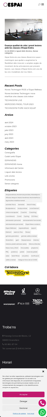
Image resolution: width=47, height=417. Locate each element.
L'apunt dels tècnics (23, 51)
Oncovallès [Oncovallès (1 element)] (25, 248)
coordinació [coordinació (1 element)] (10, 216)
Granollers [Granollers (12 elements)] (9, 240)
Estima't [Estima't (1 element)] (8, 232)
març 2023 (9, 142)
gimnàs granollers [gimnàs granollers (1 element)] (12, 236)
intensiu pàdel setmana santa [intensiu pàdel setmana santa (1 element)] (16, 244)
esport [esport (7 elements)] (33, 228)
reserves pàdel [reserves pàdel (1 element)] (32, 252)
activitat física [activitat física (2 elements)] (11, 204)
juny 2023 (9, 134)
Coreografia (10, 153)
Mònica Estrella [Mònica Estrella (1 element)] (34, 244)
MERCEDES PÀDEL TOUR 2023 (19, 104)
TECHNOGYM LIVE (13, 100)
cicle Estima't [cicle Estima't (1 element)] (34, 208)
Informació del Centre (14, 168)
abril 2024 (9, 122)
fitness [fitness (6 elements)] (27, 232)
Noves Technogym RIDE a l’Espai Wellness (23, 90)
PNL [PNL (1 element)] (7, 252)
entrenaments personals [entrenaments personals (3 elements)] (14, 224)
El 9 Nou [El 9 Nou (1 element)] (35, 216)
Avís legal (30, 413)
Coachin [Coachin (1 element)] (24, 212)
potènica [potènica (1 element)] (14, 252)
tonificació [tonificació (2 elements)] (35, 256)
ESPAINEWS (10, 160)
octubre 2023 (10, 126)
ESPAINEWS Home (13, 164)
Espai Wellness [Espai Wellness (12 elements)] (11, 228)
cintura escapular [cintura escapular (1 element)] (12, 212)
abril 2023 (9, 138)
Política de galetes (19, 413)
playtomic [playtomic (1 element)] (34, 248)
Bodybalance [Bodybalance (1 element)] (10, 208)
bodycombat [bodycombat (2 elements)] (22, 208)
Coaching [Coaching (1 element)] (32, 212)
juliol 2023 (9, 130)
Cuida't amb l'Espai (13, 156)
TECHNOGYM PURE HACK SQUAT (20, 108)
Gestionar (23, 408)
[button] (43, 371)
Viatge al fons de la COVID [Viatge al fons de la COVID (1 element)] (27, 260)
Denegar (23, 401)
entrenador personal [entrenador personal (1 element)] (13, 220)
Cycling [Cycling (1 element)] (26, 216)
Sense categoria (12, 184)
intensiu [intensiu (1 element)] (36, 240)
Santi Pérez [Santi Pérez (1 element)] (16, 256)
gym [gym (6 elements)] (17, 240)
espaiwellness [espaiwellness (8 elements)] (24, 228)
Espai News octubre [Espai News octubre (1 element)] (33, 224)
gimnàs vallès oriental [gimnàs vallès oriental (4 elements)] (29, 236)
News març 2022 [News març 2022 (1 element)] (12, 248)
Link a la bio (10, 176)
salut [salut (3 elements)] (7, 256)
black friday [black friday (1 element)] (31, 204)
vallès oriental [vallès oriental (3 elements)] (11, 260)
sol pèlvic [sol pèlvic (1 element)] (25, 256)
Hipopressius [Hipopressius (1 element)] (26, 240)
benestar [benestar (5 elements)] (21, 204)
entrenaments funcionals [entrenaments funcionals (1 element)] (32, 220)
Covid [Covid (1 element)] (19, 216)
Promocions (10, 180)
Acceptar (24, 394)
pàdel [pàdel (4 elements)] (22, 252)
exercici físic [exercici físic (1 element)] (18, 232)
